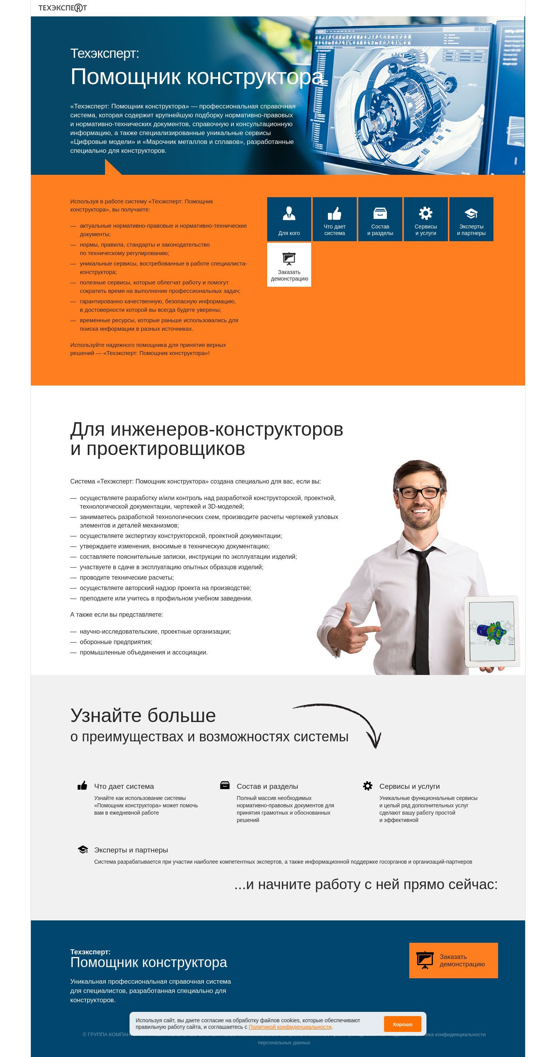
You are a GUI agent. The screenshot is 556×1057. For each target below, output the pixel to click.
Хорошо (402, 1024)
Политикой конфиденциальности (290, 1027)
